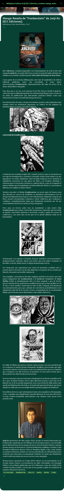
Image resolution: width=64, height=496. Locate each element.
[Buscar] (61, 3)
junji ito (31, 472)
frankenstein (20, 472)
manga (39, 472)
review (46, 472)
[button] (4, 27)
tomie (53, 472)
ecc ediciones (8, 472)
